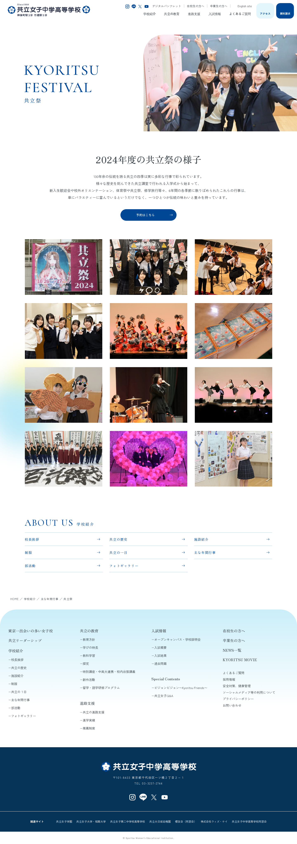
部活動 (30, 565)
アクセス (265, 13)
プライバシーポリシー (238, 699)
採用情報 (229, 679)
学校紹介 (149, 13)
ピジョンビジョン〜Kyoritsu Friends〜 (180, 687)
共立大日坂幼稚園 (160, 821)
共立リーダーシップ (25, 640)
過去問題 (160, 663)
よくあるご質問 (240, 13)
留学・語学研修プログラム (101, 687)
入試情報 (215, 13)
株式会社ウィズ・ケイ (214, 821)
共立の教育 (171, 13)
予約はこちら (145, 215)
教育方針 (89, 639)
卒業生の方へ (218, 6)
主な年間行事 (205, 552)
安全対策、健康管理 (237, 686)
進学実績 (89, 720)
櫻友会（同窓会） (186, 821)
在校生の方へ (195, 6)
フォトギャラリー (123, 565)
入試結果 (160, 655)
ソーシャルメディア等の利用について (249, 692)
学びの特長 (90, 647)
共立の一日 (118, 552)
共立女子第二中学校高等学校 (127, 821)
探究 (86, 663)
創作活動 (89, 679)
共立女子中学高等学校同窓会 (249, 821)
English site (242, 6)
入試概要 (160, 647)
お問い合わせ (232, 705)
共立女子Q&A (163, 695)
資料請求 (285, 13)
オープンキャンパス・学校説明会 (177, 639)
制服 (28, 552)
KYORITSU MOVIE (240, 659)
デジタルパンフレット (166, 6)
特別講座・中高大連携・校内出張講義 (109, 671)
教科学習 (89, 655)
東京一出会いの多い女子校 (30, 630)
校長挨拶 (32, 539)
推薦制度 (89, 728)
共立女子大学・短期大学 (91, 821)
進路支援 (194, 13)
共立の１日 (19, 692)
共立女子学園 (64, 821)
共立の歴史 (118, 539)
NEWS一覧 (232, 650)
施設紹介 (201, 539)
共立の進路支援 (93, 712)
